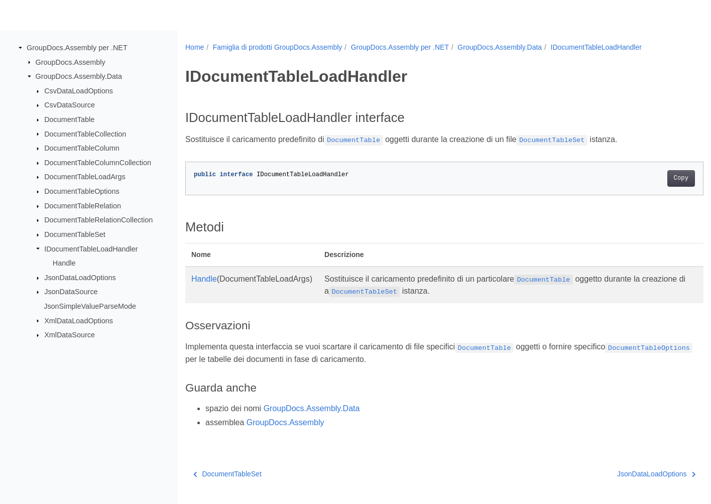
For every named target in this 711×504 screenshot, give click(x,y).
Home (194, 47)
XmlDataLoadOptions (78, 320)
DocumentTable (69, 119)
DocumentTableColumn (82, 148)
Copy (645, 178)
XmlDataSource (69, 335)
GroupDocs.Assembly (70, 62)
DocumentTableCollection (85, 134)
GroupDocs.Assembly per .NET (77, 48)
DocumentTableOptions (82, 191)
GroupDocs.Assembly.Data (79, 76)
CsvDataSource (69, 105)
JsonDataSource (70, 292)
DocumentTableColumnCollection (97, 163)
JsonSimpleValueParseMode (90, 306)
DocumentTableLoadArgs (85, 177)
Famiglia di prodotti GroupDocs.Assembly (277, 47)
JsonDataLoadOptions (79, 278)
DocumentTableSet (74, 234)
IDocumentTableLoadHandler (91, 248)
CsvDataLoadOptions (78, 91)
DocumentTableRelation (82, 206)
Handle (64, 263)
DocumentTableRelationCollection (98, 220)
